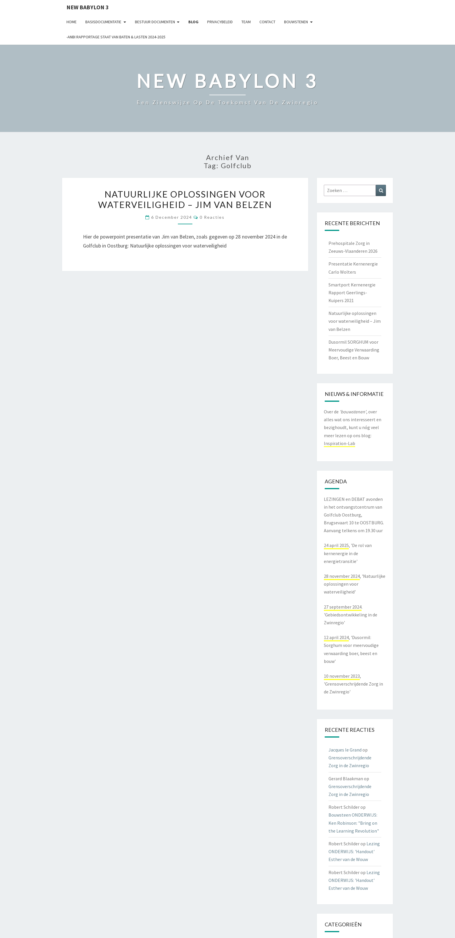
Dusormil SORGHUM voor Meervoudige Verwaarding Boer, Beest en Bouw (353, 350)
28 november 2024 (342, 576)
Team (246, 21)
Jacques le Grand (345, 750)
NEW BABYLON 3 (87, 7)
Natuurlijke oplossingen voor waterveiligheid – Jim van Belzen (185, 199)
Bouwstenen (296, 21)
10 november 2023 (342, 676)
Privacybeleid (220, 21)
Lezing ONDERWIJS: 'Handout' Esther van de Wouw (354, 851)
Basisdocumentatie (103, 21)
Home (71, 21)
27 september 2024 (343, 607)
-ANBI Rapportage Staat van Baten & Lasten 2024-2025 (115, 37)
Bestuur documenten (155, 21)
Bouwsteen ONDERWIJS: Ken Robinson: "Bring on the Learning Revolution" (353, 822)
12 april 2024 (336, 637)
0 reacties (212, 217)
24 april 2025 (336, 545)
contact (267, 21)
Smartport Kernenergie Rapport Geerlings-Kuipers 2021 (351, 292)
